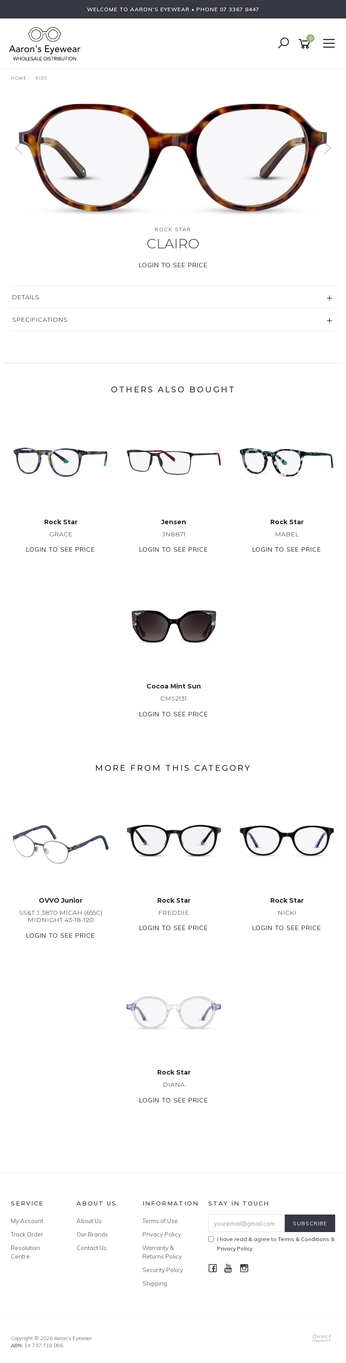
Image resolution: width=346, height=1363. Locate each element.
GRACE (61, 534)
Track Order (27, 1234)
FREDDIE (173, 913)
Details (26, 297)
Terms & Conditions (303, 1239)
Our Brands (92, 1234)
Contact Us (92, 1247)
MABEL (287, 534)
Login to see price (173, 265)
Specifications (40, 319)
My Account (27, 1220)
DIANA (174, 1084)
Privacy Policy (161, 1234)
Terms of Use (160, 1220)
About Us (89, 1220)
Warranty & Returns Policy (162, 1252)
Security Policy (162, 1269)
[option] (173, 157)
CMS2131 (173, 698)
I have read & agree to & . (271, 1244)
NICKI (287, 913)
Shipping (154, 1283)
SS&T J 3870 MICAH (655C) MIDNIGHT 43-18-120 (60, 916)
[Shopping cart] (306, 44)
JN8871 (174, 534)
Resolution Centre (25, 1252)
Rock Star (173, 229)
